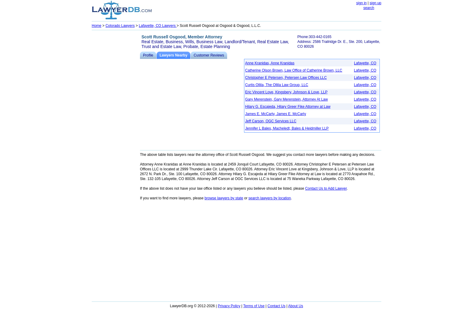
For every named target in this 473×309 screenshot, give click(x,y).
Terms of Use (254, 306)
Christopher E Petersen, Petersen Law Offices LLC (286, 78)
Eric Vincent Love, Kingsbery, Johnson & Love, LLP (286, 92)
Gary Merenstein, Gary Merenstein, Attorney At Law (286, 99)
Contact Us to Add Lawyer (326, 188)
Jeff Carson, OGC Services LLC (271, 121)
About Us (295, 306)
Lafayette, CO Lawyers (157, 26)
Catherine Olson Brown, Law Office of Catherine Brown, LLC (293, 70)
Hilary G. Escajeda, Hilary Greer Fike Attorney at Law (288, 107)
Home (96, 26)
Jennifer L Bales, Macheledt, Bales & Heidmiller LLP (287, 128)
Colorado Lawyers (120, 26)
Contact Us (276, 306)
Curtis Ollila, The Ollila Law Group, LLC (276, 85)
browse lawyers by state (224, 198)
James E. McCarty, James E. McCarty (275, 114)
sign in (361, 3)
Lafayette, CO (365, 63)
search (368, 8)
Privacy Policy (229, 306)
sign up (375, 3)
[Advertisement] (116, 122)
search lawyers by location (270, 198)
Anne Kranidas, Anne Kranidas (269, 63)
